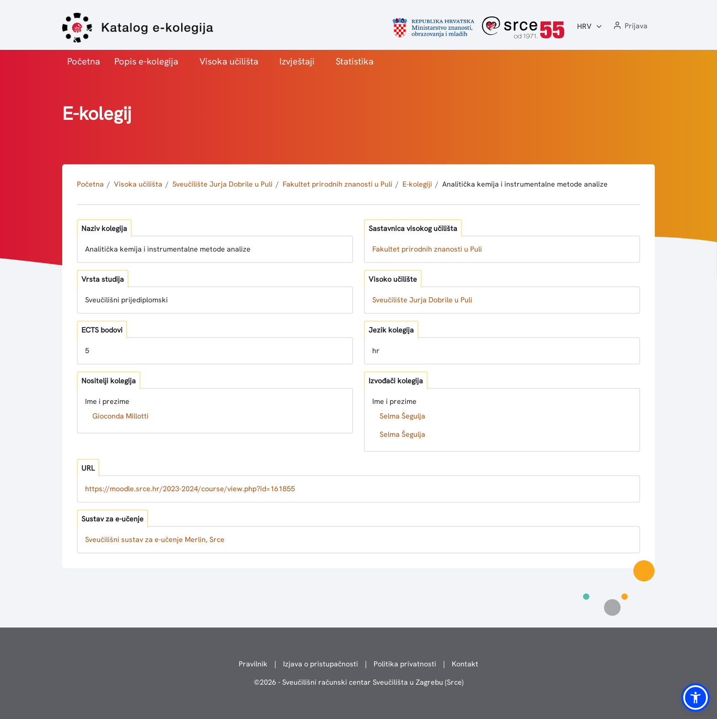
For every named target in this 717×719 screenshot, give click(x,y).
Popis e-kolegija (146, 61)
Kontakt (465, 664)
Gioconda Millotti (120, 416)
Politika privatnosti (405, 664)
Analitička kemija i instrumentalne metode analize (525, 184)
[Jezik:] (590, 26)
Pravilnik (253, 664)
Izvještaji (297, 61)
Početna (83, 61)
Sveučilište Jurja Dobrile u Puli (222, 184)
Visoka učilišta (228, 61)
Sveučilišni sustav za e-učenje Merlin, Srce (155, 539)
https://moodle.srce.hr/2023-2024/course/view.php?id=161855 (190, 489)
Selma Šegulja (402, 416)
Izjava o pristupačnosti (320, 664)
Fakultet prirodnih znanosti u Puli (337, 184)
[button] (629, 26)
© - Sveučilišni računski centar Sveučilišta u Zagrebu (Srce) (359, 682)
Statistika (355, 61)
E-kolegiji (417, 184)
